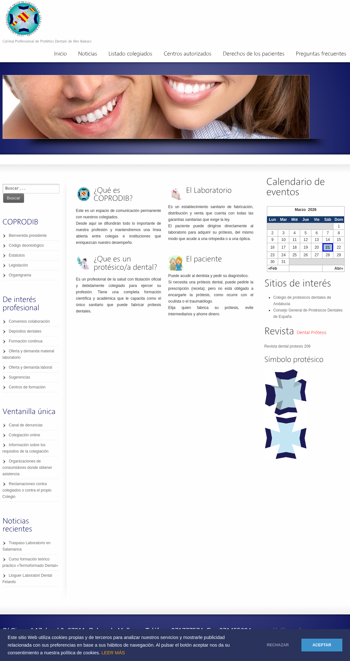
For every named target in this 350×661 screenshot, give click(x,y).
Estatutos (17, 255)
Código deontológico (26, 245)
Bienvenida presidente (28, 235)
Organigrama (20, 275)
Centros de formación (27, 387)
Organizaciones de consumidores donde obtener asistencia (27, 467)
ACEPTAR (322, 645)
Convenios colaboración (29, 321)
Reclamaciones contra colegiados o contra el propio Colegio (27, 490)
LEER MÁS (113, 652)
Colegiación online (24, 435)
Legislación (18, 265)
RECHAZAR (278, 645)
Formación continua (26, 341)
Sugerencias (19, 377)
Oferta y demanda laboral (30, 367)
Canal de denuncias (26, 425)
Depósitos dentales (25, 331)
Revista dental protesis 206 (287, 346)
